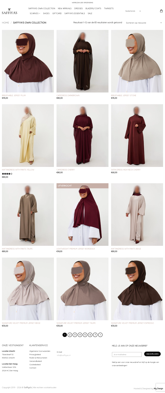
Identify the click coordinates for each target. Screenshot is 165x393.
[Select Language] (133, 11)
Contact (32, 368)
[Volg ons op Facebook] (114, 372)
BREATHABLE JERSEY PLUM (14, 95)
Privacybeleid (35, 354)
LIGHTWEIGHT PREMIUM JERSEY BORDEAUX (76, 249)
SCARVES (35, 13)
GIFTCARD (57, 13)
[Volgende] (100, 335)
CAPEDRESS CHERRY (66, 170)
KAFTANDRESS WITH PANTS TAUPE (17, 249)
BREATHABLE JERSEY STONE (123, 95)
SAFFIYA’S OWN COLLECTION (41, 8)
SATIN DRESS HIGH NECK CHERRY (126, 170)
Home (5, 22)
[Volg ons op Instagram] (117, 372)
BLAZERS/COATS (93, 8)
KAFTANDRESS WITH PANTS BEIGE (126, 249)
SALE (90, 13)
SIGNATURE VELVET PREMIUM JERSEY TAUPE (76, 323)
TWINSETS (109, 8)
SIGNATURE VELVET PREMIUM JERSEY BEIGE (21, 323)
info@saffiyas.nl (63, 355)
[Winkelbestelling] (144, 22)
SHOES (46, 13)
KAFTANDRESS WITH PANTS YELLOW (18, 170)
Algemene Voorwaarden (39, 351)
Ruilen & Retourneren (38, 358)
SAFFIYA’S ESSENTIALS (74, 13)
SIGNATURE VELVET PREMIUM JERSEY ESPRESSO (132, 323)
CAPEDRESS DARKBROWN (68, 95)
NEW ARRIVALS (64, 8)
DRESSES (78, 8)
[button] (146, 11)
